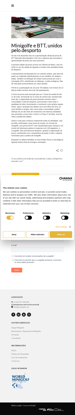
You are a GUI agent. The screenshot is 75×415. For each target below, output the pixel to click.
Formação (15, 335)
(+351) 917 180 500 (21, 302)
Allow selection (37, 234)
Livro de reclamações (19, 357)
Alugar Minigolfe (17, 328)
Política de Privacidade (20, 354)
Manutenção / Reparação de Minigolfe (26, 331)
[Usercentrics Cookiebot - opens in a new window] (61, 179)
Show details (61, 227)
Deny (14, 234)
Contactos (15, 361)
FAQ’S (13, 350)
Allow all (61, 234)
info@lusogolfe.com (21, 307)
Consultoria (15, 338)
